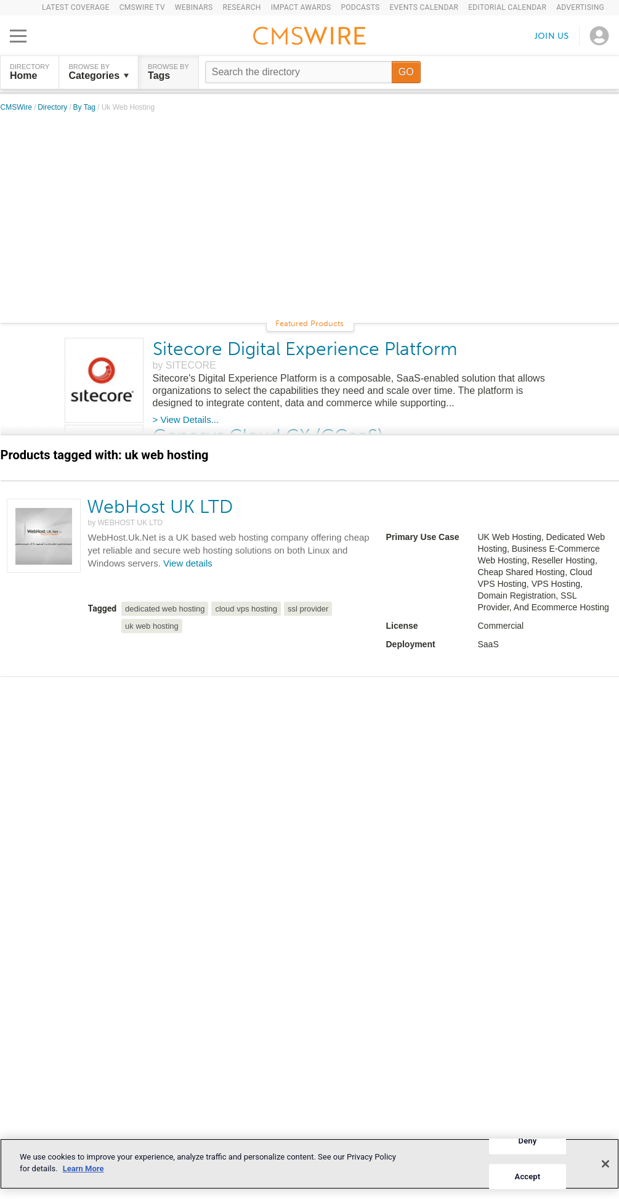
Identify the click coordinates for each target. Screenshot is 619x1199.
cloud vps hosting (246, 608)
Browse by (98, 72)
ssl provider (308, 608)
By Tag (85, 107)
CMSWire (17, 107)
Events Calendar (423, 7)
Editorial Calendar (507, 7)
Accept (528, 1176)
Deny (528, 1140)
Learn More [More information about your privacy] (83, 1168)
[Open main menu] (18, 35)
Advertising (580, 7)
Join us (552, 35)
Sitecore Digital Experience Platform (305, 349)
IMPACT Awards (301, 7)
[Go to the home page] (309, 37)
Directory (53, 107)
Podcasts (360, 7)
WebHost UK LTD (160, 507)
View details (187, 563)
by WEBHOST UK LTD (125, 522)
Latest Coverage (76, 7)
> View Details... (186, 419)
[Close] (605, 1163)
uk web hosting (152, 626)
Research (241, 7)
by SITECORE (184, 365)
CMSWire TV (142, 7)
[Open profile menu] (599, 36)
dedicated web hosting (164, 608)
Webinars (194, 7)
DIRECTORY (29, 72)
